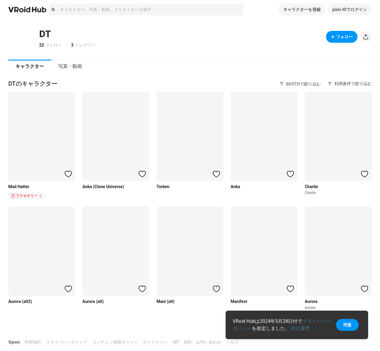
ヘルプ (232, 342)
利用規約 (33, 342)
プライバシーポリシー (67, 342)
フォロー (342, 36)
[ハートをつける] (68, 174)
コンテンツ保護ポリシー (115, 342)
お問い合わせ (208, 342)
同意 (347, 325)
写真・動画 (70, 66)
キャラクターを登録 (302, 9)
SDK (187, 342)
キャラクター (29, 66)
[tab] (29, 66)
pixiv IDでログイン (349, 9)
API (175, 342)
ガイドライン (155, 342)
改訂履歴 (300, 328)
